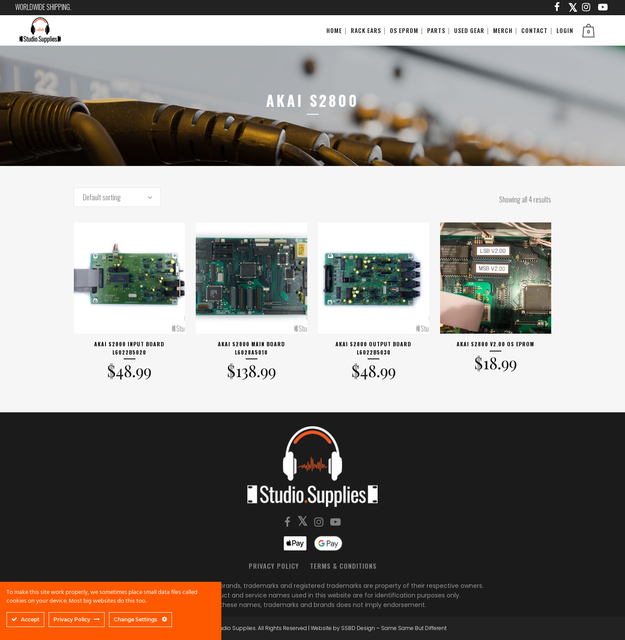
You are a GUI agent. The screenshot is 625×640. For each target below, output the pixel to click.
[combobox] (117, 197)
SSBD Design (358, 628)
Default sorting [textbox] (102, 197)
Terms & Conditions (343, 565)
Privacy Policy (274, 565)
